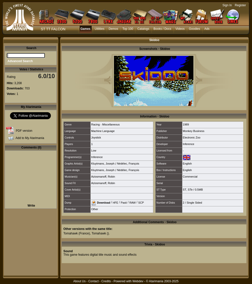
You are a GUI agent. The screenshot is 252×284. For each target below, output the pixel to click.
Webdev (138, 281)
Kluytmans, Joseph (102, 163)
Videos (180, 29)
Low (93, 150)
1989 (186, 124)
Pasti (124, 202)
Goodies (194, 29)
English (187, 163)
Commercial (190, 176)
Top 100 (127, 29)
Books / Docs (162, 29)
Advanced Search (20, 61)
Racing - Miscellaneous (105, 124)
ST (184, 189)
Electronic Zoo (191, 137)
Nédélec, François (128, 163)
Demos (113, 29)
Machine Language (103, 130)
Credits (106, 281)
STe (190, 189)
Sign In (227, 5)
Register (240, 5)
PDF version (24, 130)
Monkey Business (193, 130)
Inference (188, 144)
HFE (115, 202)
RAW (132, 202)
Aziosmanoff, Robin (103, 176)
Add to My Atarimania (30, 138)
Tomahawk (70, 233)
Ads (207, 29)
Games (85, 29)
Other (94, 209)
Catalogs (143, 29)
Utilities (99, 29)
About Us (79, 281)
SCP (141, 202)
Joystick (96, 137)
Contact (93, 281)
